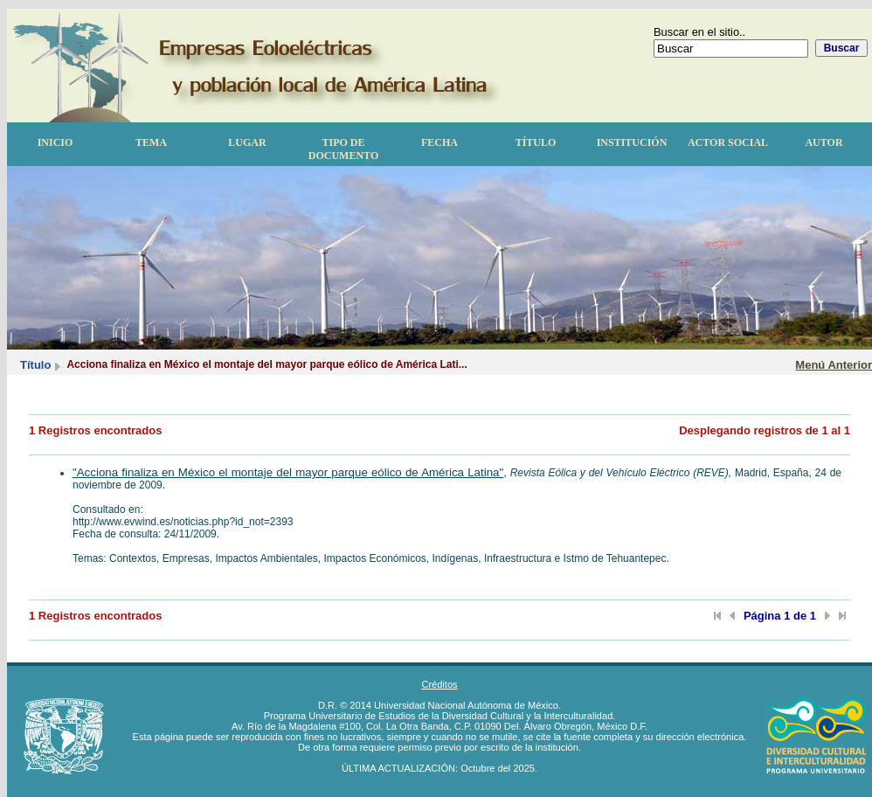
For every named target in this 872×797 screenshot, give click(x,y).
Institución (632, 142)
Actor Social (728, 142)
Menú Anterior (833, 364)
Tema (151, 142)
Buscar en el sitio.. (699, 31)
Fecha (439, 142)
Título (536, 142)
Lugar (247, 142)
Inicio (55, 142)
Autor (823, 142)
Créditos (439, 684)
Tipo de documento (343, 149)
